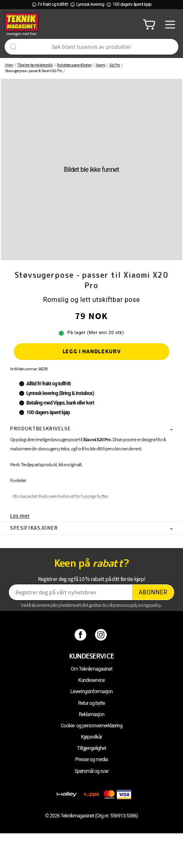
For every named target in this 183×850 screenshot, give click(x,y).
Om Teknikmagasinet (92, 669)
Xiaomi (100, 65)
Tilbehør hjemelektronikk (35, 65)
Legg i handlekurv (92, 351)
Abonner (153, 592)
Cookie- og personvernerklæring (91, 726)
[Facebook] (81, 634)
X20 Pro (114, 65)
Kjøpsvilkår (91, 737)
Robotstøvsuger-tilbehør (74, 65)
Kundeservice (91, 680)
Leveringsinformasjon (91, 691)
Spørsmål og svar (92, 771)
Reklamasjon (91, 714)
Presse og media (91, 759)
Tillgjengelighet (91, 748)
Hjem (9, 65)
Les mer (20, 515)
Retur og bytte (91, 703)
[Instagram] (102, 634)
